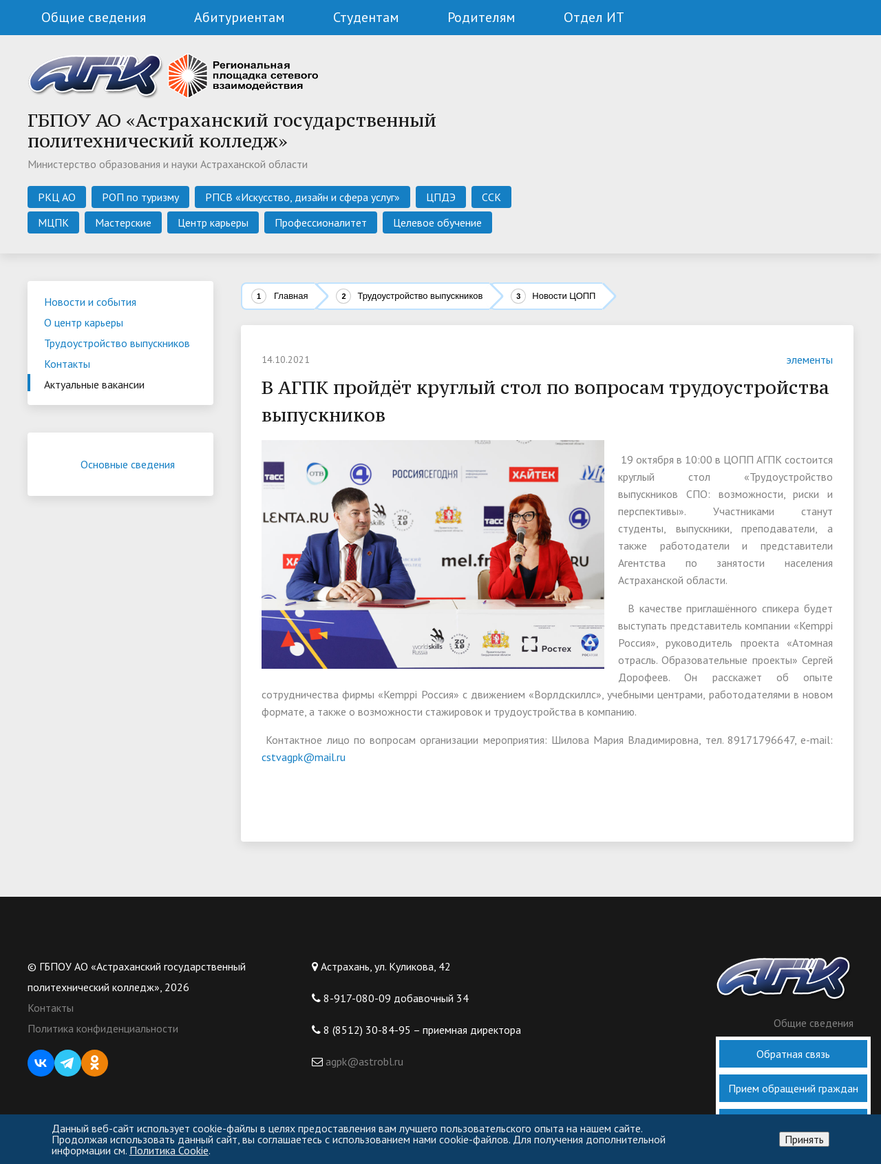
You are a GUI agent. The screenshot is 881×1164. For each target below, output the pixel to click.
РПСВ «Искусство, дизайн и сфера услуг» (302, 197)
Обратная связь (793, 1054)
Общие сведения (93, 17)
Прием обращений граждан (793, 1088)
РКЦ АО (57, 197)
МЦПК (53, 222)
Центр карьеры (213, 222)
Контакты (51, 1008)
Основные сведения (138, 464)
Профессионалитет (321, 222)
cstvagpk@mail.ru (304, 757)
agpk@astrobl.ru (363, 1061)
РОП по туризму (140, 197)
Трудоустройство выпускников (419, 296)
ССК (491, 197)
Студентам (366, 17)
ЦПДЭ (441, 197)
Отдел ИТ (594, 17)
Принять (804, 1139)
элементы (801, 359)
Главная (291, 296)
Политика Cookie (169, 1150)
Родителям (481, 17)
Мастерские (123, 222)
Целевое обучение (437, 222)
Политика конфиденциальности (103, 1028)
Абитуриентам (239, 17)
